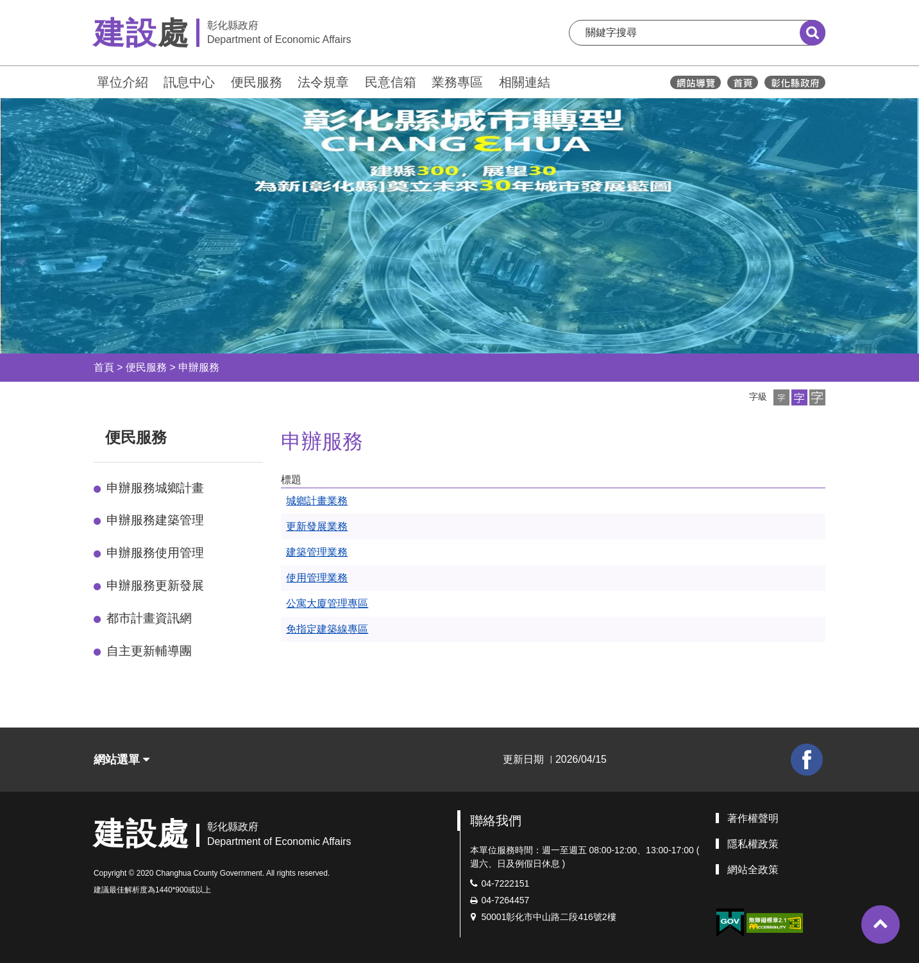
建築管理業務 (317, 552)
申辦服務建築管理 (155, 520)
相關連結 (524, 82)
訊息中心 (189, 82)
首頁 (104, 367)
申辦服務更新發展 (155, 585)
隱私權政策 (753, 844)
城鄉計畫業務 (317, 500)
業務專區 (457, 82)
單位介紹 (122, 82)
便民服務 (256, 82)
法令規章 (323, 82)
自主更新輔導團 (149, 651)
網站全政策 (753, 869)
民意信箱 (390, 82)
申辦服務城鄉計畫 (155, 488)
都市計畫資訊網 (149, 618)
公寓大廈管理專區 (327, 603)
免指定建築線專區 (327, 629)
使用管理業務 (317, 577)
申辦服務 (198, 367)
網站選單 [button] (121, 759)
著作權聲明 (753, 818)
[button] (781, 397)
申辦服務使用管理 (155, 552)
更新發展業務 (317, 526)
